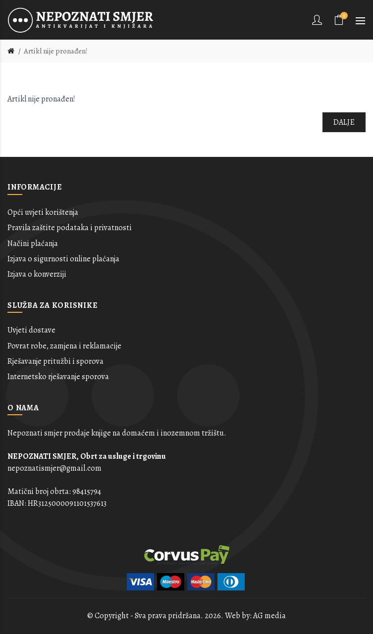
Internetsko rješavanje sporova (58, 376)
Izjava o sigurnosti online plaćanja (63, 258)
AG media (269, 615)
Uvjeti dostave (31, 330)
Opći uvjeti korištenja (42, 212)
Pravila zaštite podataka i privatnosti (69, 227)
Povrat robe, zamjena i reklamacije (64, 346)
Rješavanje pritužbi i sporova (55, 361)
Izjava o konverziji (36, 274)
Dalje (344, 122)
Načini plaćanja (32, 243)
